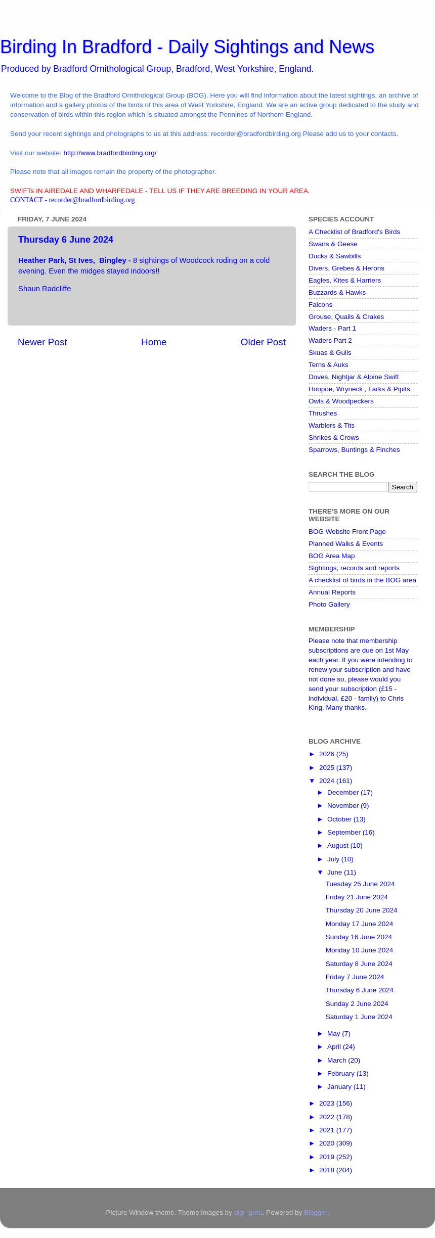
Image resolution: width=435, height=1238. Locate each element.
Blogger (315, 1212)
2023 (327, 1103)
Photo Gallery (329, 604)
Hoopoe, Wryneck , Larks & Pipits (359, 389)
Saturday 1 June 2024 (359, 1017)
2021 (327, 1130)
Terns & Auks (329, 365)
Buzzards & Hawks (337, 292)
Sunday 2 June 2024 (357, 1003)
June (335, 872)
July (334, 859)
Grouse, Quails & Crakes (346, 316)
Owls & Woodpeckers (341, 401)
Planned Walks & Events (346, 543)
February (342, 1073)
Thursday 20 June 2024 (362, 910)
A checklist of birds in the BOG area (362, 580)
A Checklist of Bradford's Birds (354, 232)
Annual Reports (332, 592)
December (344, 792)
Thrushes (323, 413)
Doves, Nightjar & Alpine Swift (354, 377)
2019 (327, 1157)
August (339, 845)
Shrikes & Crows (334, 437)
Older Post (263, 342)
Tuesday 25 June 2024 (360, 884)
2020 (327, 1143)
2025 (327, 767)
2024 (327, 781)
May (334, 1033)
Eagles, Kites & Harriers (345, 280)
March (337, 1060)
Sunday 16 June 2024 (359, 937)
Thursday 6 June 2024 (360, 990)
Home (153, 342)
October (340, 819)
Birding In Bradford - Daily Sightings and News (187, 46)
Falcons (320, 304)
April (335, 1046)
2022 (327, 1117)
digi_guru (248, 1212)
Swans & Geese (333, 244)
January (340, 1086)
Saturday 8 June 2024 (359, 964)
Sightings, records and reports (354, 568)
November (344, 805)
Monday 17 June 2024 (360, 924)
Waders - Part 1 (332, 328)
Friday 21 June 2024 (357, 897)
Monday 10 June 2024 (360, 950)
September (345, 832)
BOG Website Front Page (347, 531)
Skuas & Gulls (330, 352)
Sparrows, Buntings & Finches (354, 449)
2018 (327, 1170)
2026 (327, 754)
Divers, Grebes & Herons (346, 268)
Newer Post (42, 342)
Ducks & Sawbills (335, 256)
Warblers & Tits (332, 425)
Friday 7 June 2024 (355, 977)
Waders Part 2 (330, 340)
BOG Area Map (332, 556)
